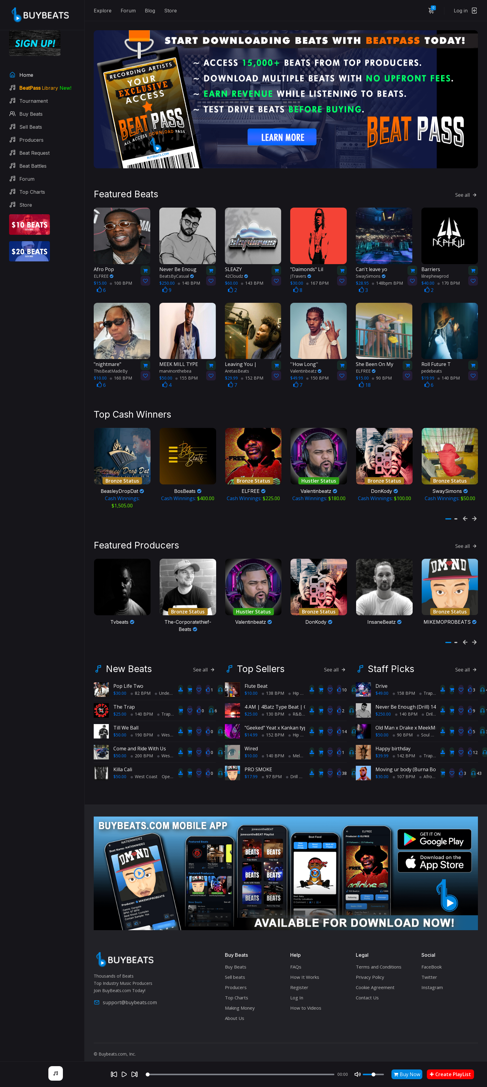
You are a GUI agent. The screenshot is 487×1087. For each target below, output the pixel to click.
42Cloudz (236, 275)
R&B (295, 712)
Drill (292, 774)
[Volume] (373, 1074)
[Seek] (240, 1074)
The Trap (124, 704)
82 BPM (141, 691)
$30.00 (119, 691)
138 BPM (273, 691)
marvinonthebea (175, 370)
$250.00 (383, 712)
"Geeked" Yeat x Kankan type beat (283, 725)
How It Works (304, 975)
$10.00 (251, 691)
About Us (234, 1016)
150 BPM (317, 377)
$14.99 (251, 733)
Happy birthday (393, 746)
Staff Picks (391, 666)
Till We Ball (125, 725)
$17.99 (251, 774)
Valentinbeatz (305, 370)
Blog (150, 11)
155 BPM (186, 377)
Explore (103, 11)
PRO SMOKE (258, 767)
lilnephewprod (435, 275)
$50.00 (119, 733)
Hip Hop (298, 691)
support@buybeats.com (125, 1000)
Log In (296, 996)
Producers (236, 985)
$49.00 (381, 691)
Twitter (429, 975)
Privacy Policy (370, 975)
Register (299, 985)
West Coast (170, 733)
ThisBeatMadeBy (111, 370)
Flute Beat (256, 684)
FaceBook (431, 965)
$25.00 (119, 712)
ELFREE (103, 275)
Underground (170, 691)
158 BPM (404, 691)
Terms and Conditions (378, 965)
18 (365, 384)
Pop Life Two (128, 684)
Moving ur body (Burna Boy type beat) (419, 767)
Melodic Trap (303, 753)
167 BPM (317, 282)
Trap (163, 712)
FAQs (295, 965)
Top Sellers (260, 666)
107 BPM (404, 774)
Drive (381, 684)
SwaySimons (370, 275)
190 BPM (142, 733)
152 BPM (252, 377)
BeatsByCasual (176, 275)
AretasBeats (237, 370)
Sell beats (235, 975)
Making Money (240, 1006)
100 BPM (121, 282)
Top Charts (236, 996)
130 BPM (273, 712)
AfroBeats (431, 774)
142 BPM (404, 753)
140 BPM (189, 282)
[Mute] (357, 1074)
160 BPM (121, 377)
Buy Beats (235, 965)
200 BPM (142, 753)
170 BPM (448, 282)
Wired (251, 746)
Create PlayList (450, 1074)
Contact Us (367, 996)
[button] (448, 517)
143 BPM (252, 282)
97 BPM (272, 774)
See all (466, 193)
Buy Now (407, 1074)
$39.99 (381, 753)
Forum (128, 11)
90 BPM (382, 377)
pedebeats (431, 370)
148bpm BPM (387, 282)
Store (170, 11)
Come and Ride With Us (139, 746)
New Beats (129, 666)
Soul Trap (428, 733)
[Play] (124, 1074)
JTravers (300, 275)
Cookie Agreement (375, 985)
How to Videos (305, 1006)
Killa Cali (122, 767)
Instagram (432, 985)
